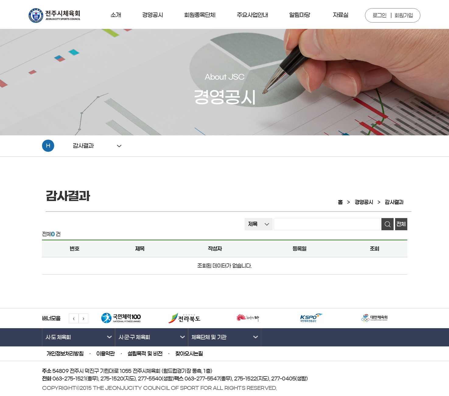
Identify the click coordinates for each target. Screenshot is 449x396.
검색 (387, 224)
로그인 (379, 15)
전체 (400, 224)
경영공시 (364, 202)
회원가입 (404, 15)
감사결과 (394, 202)
